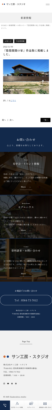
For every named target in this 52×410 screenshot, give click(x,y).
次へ (12, 120)
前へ (4, 120)
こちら (13, 100)
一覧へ (45, 120)
